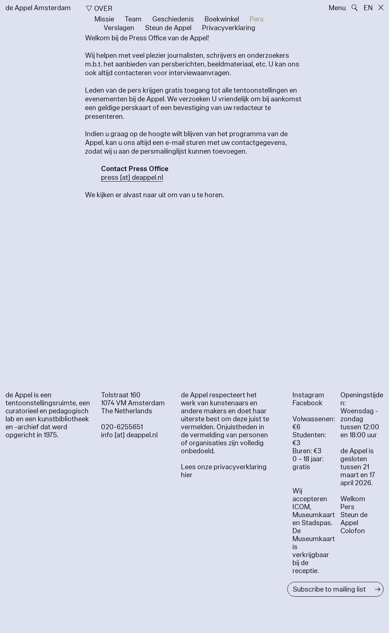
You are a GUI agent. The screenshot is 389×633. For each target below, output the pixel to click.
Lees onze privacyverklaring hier (224, 471)
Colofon (352, 531)
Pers (257, 19)
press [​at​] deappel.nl (132, 177)
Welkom (352, 499)
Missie (104, 19)
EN (368, 8)
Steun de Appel (168, 28)
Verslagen (119, 28)
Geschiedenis (173, 19)
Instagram (308, 395)
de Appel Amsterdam (38, 8)
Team (133, 19)
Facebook (307, 403)
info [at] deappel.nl (129, 435)
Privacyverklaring (228, 28)
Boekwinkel (221, 19)
